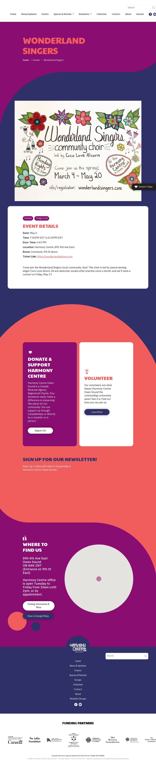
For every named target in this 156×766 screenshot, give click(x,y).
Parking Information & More (38, 606)
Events (45, 14)
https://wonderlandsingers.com (54, 256)
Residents (84, 14)
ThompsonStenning (121, 759)
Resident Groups (78, 698)
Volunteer (102, 14)
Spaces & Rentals (62, 14)
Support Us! (40, 430)
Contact (116, 14)
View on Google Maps (38, 616)
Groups (78, 679)
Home (13, 14)
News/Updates (29, 14)
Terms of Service (78, 759)
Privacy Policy (63, 759)
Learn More (96, 412)
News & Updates (78, 665)
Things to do (42, 218)
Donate (140, 14)
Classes (28, 218)
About (128, 14)
